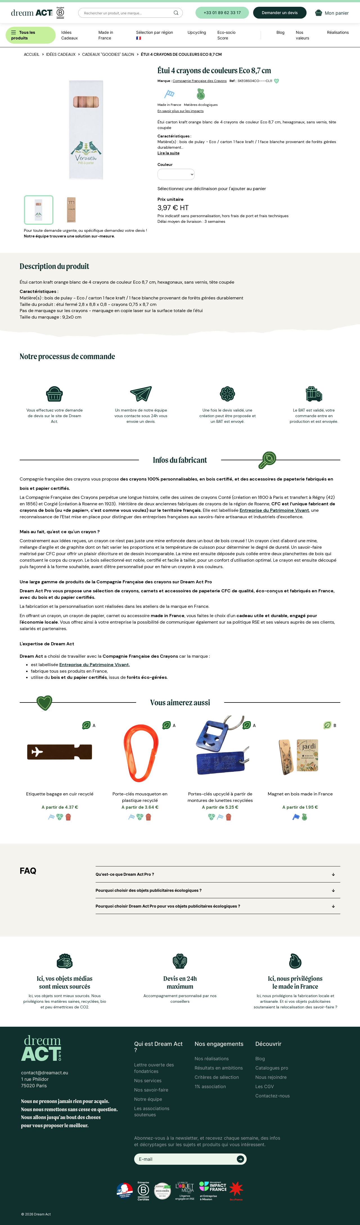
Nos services (147, 1080)
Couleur (165, 164)
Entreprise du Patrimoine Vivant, (94, 665)
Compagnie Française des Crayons (200, 81)
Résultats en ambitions (219, 1068)
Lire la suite (168, 152)
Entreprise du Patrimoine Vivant (274, 510)
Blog (260, 1058)
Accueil (31, 54)
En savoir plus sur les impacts (181, 111)
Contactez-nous (272, 1096)
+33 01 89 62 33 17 (222, 12)
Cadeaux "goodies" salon (108, 54)
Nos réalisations (212, 1058)
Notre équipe (148, 1099)
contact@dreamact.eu (44, 1072)
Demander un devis (280, 12)
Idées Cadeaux (60, 54)
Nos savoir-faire (151, 1090)
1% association (210, 1086)
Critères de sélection (217, 1077)
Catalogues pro (271, 1068)
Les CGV (264, 1086)
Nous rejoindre (271, 1077)
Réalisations (338, 32)
